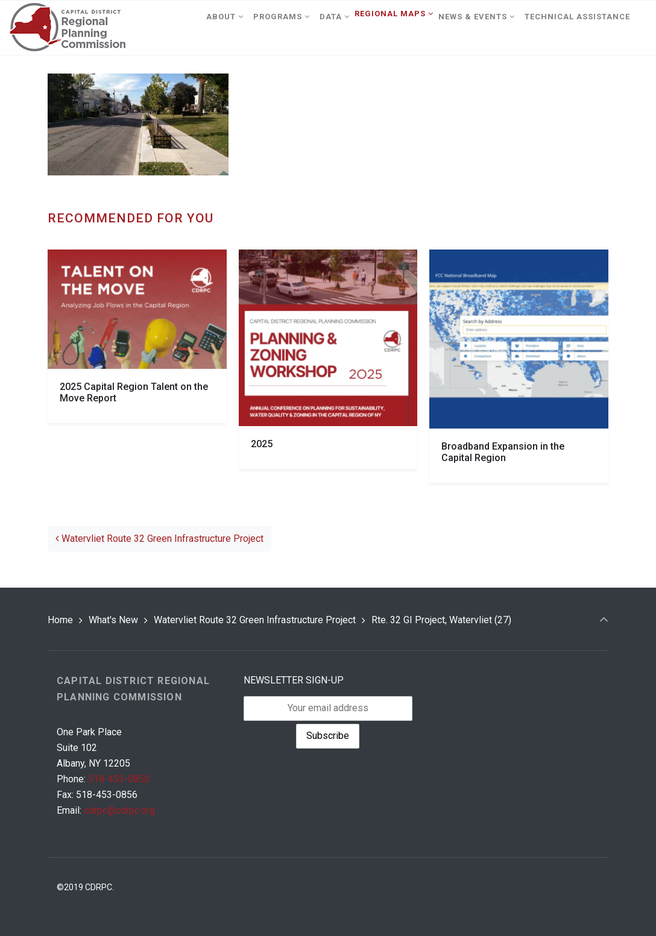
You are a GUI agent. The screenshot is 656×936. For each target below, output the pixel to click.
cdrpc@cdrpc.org (119, 810)
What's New (113, 620)
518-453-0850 (119, 779)
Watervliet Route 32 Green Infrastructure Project (159, 538)
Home (60, 620)
